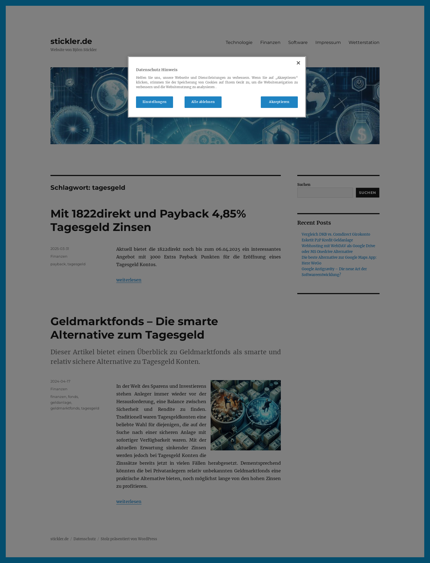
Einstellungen (154, 102)
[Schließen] (298, 63)
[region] (217, 87)
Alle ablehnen (203, 102)
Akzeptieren (279, 102)
